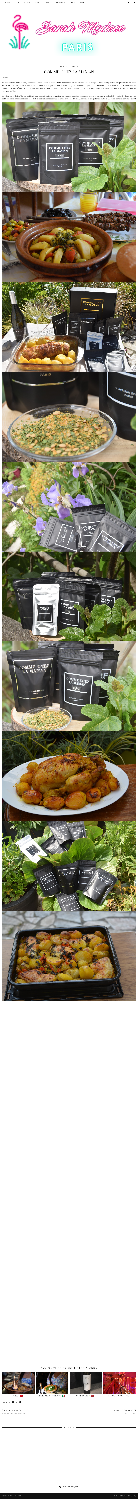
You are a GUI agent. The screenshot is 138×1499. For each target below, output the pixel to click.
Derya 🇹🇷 (17, 1396)
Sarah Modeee (14, 1496)
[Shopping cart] (129, 2)
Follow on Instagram (69, 1487)
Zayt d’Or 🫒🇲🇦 (85, 1396)
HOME (7, 3)
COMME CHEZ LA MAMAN (69, 71)
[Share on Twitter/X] (16, 1402)
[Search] (134, 2)
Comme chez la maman (46, 83)
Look (17, 3)
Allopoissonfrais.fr (15, 1411)
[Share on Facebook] (13, 1402)
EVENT (27, 3)
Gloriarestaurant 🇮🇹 (51, 1396)
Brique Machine (118, 1396)
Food (48, 3)
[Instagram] (124, 2)
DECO (72, 3)
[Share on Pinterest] (20, 1402)
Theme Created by (125, 1496)
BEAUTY (83, 3)
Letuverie (125, 1411)
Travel (38, 3)
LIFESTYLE (60, 3)
